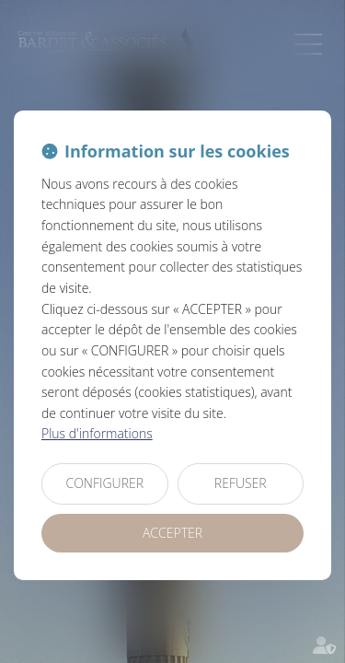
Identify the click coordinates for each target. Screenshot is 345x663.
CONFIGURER (104, 483)
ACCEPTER (172, 532)
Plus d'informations (97, 433)
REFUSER (240, 483)
